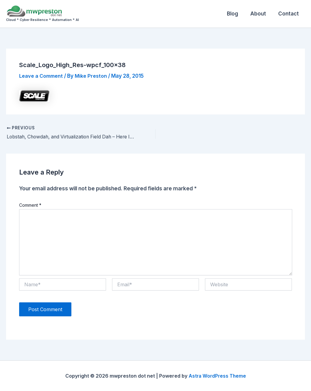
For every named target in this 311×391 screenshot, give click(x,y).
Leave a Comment (42, 76)
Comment (30, 205)
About (261, 14)
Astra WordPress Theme (217, 376)
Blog (237, 14)
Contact (289, 14)
